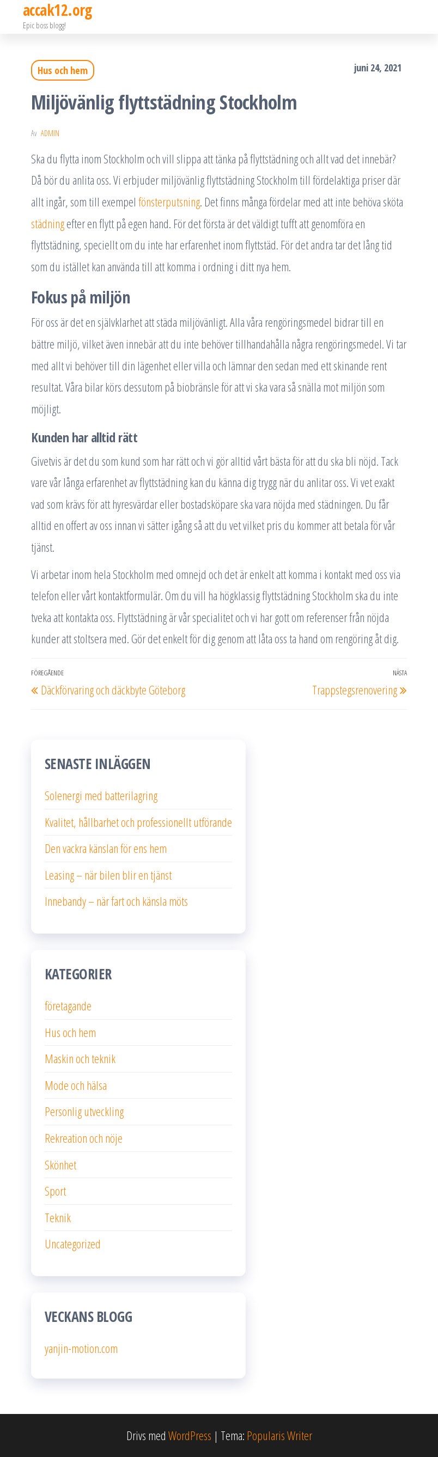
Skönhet (60, 1164)
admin (50, 133)
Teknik (58, 1217)
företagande (68, 1005)
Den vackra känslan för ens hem (106, 848)
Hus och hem (63, 70)
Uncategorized (73, 1243)
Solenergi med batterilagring (101, 795)
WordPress (189, 1435)
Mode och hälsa (76, 1085)
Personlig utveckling (84, 1111)
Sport (55, 1190)
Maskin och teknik (80, 1058)
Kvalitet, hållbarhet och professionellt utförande (138, 822)
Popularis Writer (279, 1435)
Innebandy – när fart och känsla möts (116, 901)
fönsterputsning (169, 201)
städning (47, 223)
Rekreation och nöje (84, 1138)
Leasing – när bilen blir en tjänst (108, 875)
